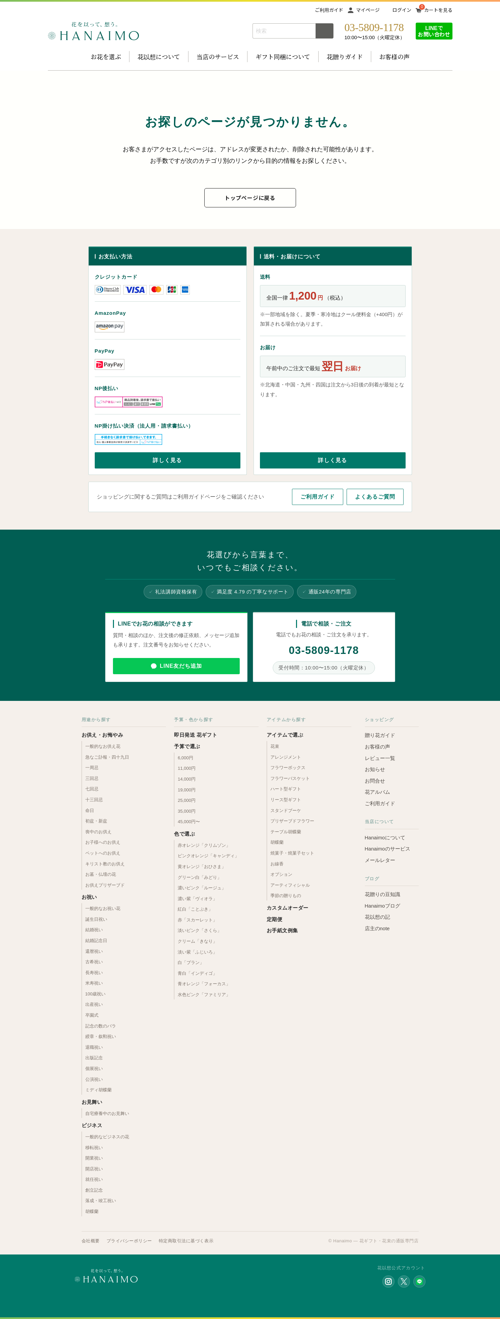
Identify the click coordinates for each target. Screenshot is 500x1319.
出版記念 (94, 1057)
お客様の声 (394, 56)
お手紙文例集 (282, 930)
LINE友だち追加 (181, 666)
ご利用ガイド (329, 9)
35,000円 (187, 811)
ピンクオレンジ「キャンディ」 (208, 855)
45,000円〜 (189, 821)
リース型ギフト (285, 799)
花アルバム (377, 792)
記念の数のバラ (100, 1026)
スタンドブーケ (285, 810)
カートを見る (438, 9)
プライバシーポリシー (129, 1240)
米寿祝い (94, 983)
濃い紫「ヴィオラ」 (197, 898)
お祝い (89, 897)
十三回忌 (94, 799)
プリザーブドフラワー (292, 820)
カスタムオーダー (287, 908)
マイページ (368, 9)
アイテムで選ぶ (285, 735)
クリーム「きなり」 (197, 941)
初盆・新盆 (96, 820)
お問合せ (375, 781)
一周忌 (91, 767)
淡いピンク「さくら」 (200, 930)
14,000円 (187, 779)
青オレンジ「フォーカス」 (204, 983)
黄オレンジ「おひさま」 (202, 866)
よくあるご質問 (375, 497)
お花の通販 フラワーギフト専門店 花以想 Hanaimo (93, 31)
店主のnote (377, 928)
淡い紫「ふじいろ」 (197, 952)
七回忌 (91, 788)
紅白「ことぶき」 (195, 909)
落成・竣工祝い (100, 1200)
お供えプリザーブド (105, 885)
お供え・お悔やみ (102, 735)
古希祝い (94, 961)
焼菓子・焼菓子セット (292, 853)
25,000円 (187, 800)
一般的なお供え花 (102, 746)
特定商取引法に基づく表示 (186, 1240)
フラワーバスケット (290, 778)
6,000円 (185, 757)
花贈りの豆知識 (382, 894)
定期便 (274, 919)
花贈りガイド (345, 56)
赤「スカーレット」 (197, 919)
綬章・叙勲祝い (100, 1036)
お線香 (277, 863)
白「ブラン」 (191, 962)
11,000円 (187, 768)
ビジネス (92, 1125)
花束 (274, 746)
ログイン (401, 9)
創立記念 (94, 1190)
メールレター (380, 860)
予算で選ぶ (187, 746)
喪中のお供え (98, 831)
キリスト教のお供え (105, 863)
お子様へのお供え (102, 842)
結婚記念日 (96, 940)
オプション (281, 874)
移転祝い (94, 1147)
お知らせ (375, 769)
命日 (89, 810)
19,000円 (187, 789)
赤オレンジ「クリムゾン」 (204, 845)
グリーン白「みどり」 (200, 877)
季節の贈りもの (285, 895)
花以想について (159, 56)
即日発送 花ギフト (195, 735)
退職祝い (94, 1047)
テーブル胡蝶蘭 (285, 831)
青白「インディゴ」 (197, 973)
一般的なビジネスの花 (107, 1136)
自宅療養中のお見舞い (107, 1113)
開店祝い (94, 1168)
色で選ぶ (184, 834)
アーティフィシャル (290, 885)
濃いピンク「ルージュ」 (202, 887)
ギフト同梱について (283, 56)
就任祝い (94, 1179)
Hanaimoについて (385, 837)
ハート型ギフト (285, 788)
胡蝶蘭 (91, 1211)
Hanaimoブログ (382, 906)
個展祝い (94, 1068)
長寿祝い (94, 972)
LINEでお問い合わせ (434, 31)
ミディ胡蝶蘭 (98, 1089)
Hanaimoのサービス (387, 849)
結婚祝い (94, 929)
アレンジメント (285, 757)
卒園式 (91, 1015)
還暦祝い (94, 951)
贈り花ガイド (380, 735)
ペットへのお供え (102, 853)
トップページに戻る (250, 198)
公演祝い (94, 1079)
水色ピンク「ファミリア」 (204, 994)
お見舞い (92, 1102)
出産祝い (94, 1004)
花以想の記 (377, 917)
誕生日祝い (96, 919)
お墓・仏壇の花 (100, 874)
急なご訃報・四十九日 (107, 757)
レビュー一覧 (380, 758)
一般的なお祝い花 (102, 908)
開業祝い (94, 1158)
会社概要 (91, 1240)
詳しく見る (167, 460)
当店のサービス (218, 56)
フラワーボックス (287, 767)
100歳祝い (95, 993)
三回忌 (91, 778)
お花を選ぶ (106, 56)
